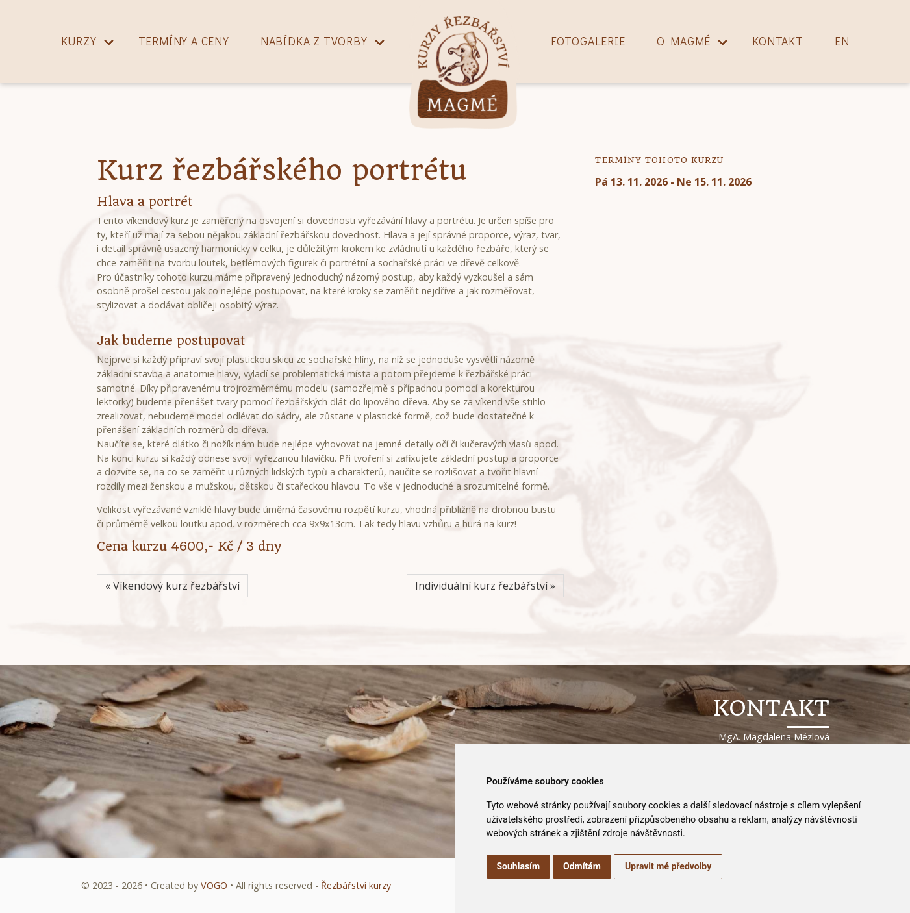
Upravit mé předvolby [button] (668, 866)
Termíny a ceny (183, 41)
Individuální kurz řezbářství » (485, 586)
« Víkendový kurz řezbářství (172, 586)
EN (842, 41)
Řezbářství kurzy (356, 885)
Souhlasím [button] (518, 866)
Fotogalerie (588, 41)
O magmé (684, 41)
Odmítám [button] (582, 866)
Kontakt (777, 41)
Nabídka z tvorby (314, 41)
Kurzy (79, 41)
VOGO (214, 885)
